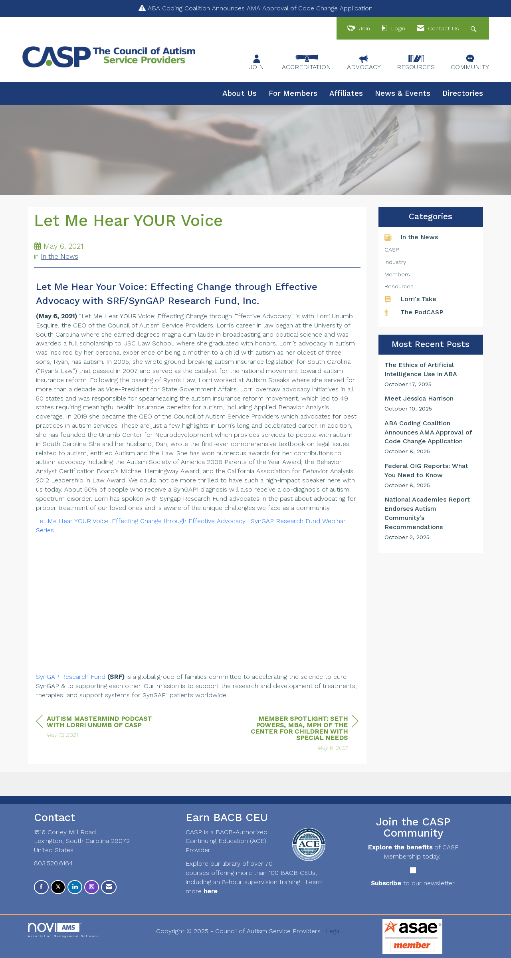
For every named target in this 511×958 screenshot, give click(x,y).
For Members (293, 93)
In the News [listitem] (411, 237)
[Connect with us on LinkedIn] (74, 887)
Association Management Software (63, 930)
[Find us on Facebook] (41, 887)
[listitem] (430, 374)
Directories (462, 93)
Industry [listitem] (395, 262)
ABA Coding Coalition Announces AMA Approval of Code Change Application (260, 8)
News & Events (402, 93)
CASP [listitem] (391, 249)
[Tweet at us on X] (58, 887)
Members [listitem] (397, 274)
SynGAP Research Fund (70, 676)
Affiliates (346, 93)
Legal (333, 931)
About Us (239, 93)
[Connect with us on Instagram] (91, 887)
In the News (59, 256)
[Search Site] (474, 28)
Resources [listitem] (399, 286)
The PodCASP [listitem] (413, 312)
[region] (298, 734)
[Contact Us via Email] (109, 887)
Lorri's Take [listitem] (410, 299)
